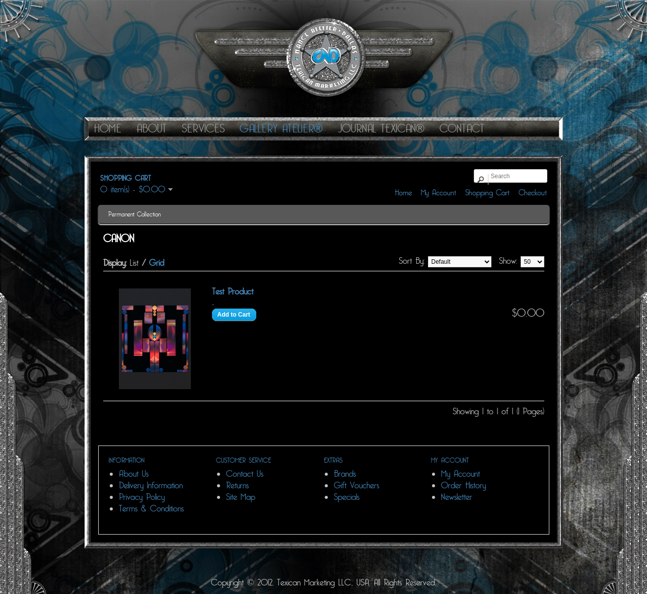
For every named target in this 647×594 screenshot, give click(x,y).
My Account (438, 193)
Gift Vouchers (356, 485)
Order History (463, 485)
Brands (345, 474)
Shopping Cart (487, 193)
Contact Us (244, 474)
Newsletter (456, 497)
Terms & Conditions (151, 508)
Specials (347, 497)
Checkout (533, 193)
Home (403, 193)
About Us (134, 474)
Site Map (240, 497)
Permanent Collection (134, 214)
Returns (237, 485)
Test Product (232, 292)
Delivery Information (151, 485)
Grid (156, 263)
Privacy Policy (142, 497)
